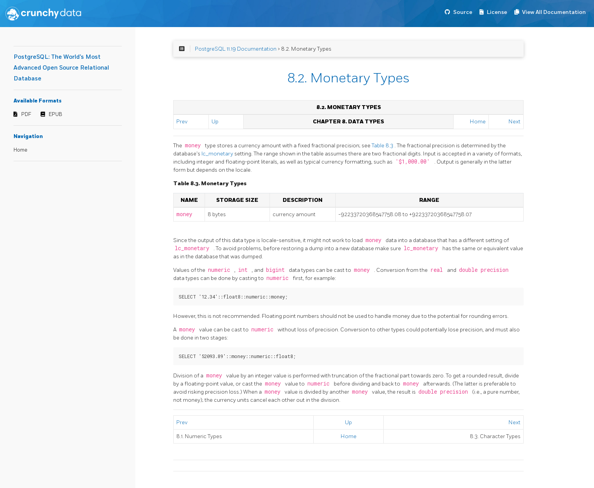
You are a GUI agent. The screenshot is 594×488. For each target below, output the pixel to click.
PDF (26, 114)
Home (20, 150)
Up (215, 121)
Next (515, 121)
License (497, 12)
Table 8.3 (383, 145)
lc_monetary (217, 153)
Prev (182, 121)
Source (462, 12)
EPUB (55, 114)
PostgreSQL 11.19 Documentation (236, 49)
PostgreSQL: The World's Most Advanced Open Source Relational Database (61, 67)
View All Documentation (554, 12)
